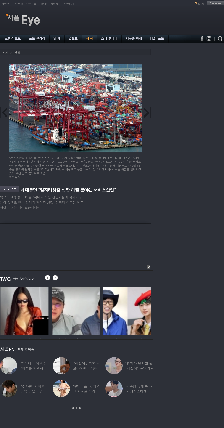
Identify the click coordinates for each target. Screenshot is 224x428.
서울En (43, 3)
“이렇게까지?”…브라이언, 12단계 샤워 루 (86, 368)
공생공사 (56, 3)
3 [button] (80, 408)
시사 (5, 53)
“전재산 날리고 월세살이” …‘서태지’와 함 (139, 368)
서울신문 (7, 3)
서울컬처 (69, 3)
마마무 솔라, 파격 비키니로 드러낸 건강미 (86, 391)
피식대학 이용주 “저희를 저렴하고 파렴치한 (33, 368)
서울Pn (19, 3)
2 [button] (76, 408)
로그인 (202, 3)
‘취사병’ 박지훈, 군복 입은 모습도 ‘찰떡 (34, 391)
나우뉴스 (31, 3)
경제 (17, 53)
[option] (31, 310)
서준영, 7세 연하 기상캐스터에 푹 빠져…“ (139, 391)
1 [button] (73, 408)
